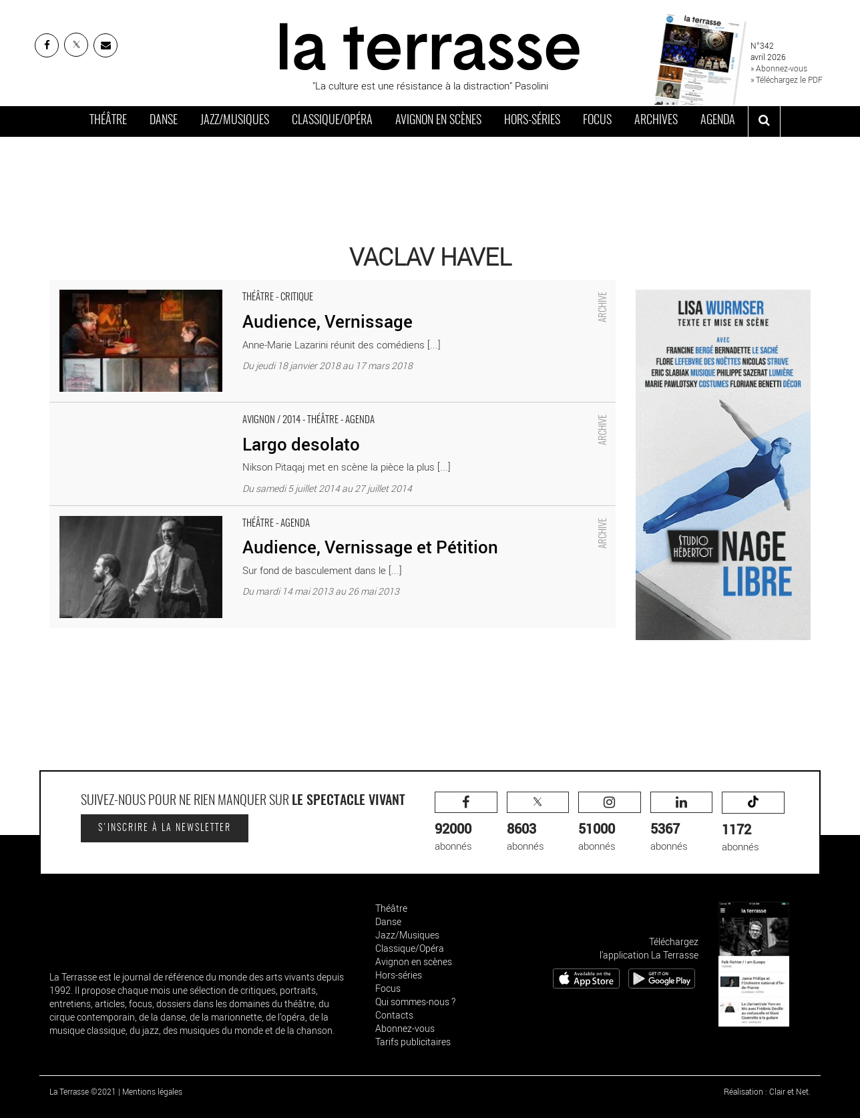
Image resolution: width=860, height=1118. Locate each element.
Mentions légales (152, 1091)
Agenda (717, 121)
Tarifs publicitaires (413, 1041)
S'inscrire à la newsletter (164, 828)
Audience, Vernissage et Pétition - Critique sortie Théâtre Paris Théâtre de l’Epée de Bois (241, 512)
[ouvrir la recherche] (764, 121)
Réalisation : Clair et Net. (767, 1091)
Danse (164, 121)
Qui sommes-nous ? (415, 1001)
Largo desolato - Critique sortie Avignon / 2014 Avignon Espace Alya (196, 409)
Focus (597, 121)
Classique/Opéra (332, 121)
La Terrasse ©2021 (82, 1091)
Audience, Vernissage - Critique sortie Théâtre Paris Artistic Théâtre (196, 286)
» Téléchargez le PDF (786, 79)
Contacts (394, 1015)
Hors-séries (532, 121)
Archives (656, 121)
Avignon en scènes (438, 121)
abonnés (466, 822)
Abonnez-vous (405, 1028)
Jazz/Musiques (234, 121)
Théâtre (108, 121)
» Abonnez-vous (778, 68)
